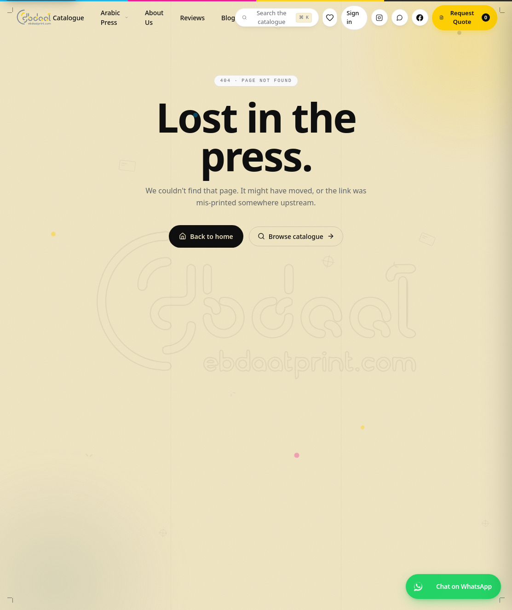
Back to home (206, 236)
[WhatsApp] (399, 17)
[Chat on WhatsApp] (453, 586)
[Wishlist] (329, 17)
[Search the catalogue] (277, 17)
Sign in (353, 17)
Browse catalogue (296, 236)
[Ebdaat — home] (34, 17)
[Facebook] (420, 17)
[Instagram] (379, 17)
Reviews (192, 17)
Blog (228, 17)
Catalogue (68, 17)
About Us (154, 17)
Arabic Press (114, 17)
